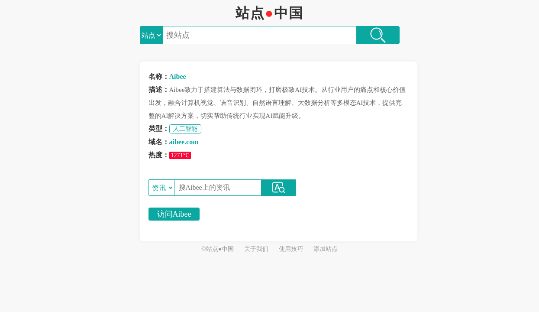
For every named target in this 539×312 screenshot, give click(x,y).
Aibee (177, 76)
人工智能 (185, 129)
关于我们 (256, 249)
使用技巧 (291, 249)
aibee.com (184, 142)
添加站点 (325, 249)
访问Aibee (174, 214)
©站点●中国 (217, 249)
